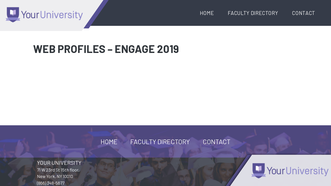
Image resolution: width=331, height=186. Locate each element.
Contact (303, 13)
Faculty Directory (253, 13)
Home (207, 13)
